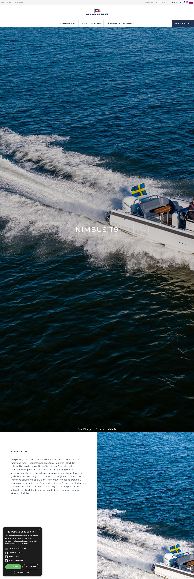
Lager (84, 23)
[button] (22, 572)
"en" (186, 2)
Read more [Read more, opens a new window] (23, 543)
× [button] (39, 530)
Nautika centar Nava (12, 2)
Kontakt (160, 2)
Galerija (112, 429)
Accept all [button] (13, 567)
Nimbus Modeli (68, 23)
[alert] (22, 551)
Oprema (100, 429)
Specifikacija (84, 429)
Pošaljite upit (182, 23)
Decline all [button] (31, 567)
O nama (149, 2)
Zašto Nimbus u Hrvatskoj (120, 23)
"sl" (191, 2)
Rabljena (96, 23)
